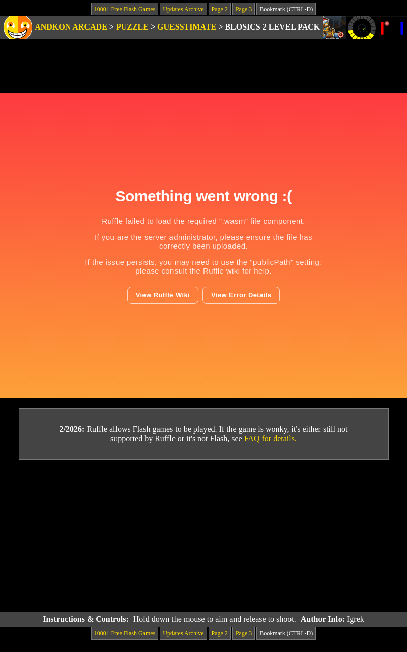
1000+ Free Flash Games (124, 9)
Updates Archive (183, 9)
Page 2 (220, 9)
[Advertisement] (203, 536)
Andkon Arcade (71, 26)
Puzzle (132, 26)
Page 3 (244, 9)
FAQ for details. (270, 438)
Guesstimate (186, 26)
